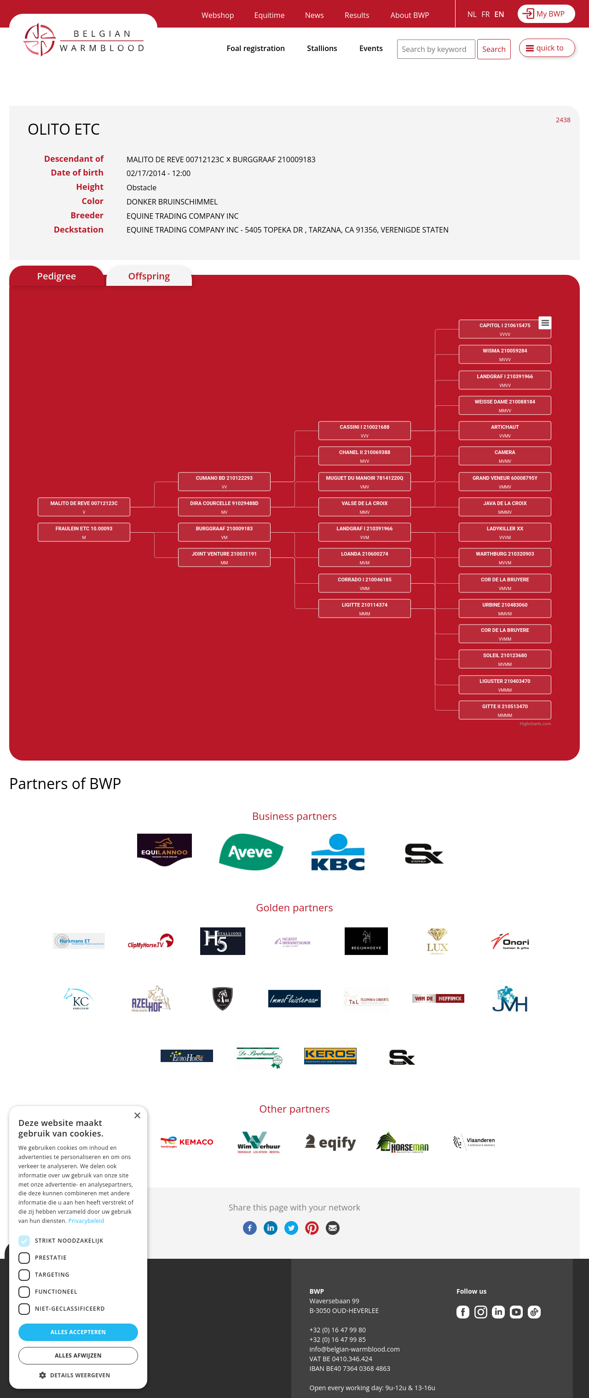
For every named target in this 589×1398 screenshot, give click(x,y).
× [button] (136, 1116)
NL (472, 14)
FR (485, 14)
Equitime (269, 15)
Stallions (322, 48)
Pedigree (56, 276)
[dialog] (78, 1247)
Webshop (218, 15)
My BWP (551, 14)
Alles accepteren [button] (78, 1332)
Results (357, 15)
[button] (78, 1375)
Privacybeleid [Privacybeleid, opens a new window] (86, 1221)
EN (499, 14)
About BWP (410, 15)
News (314, 15)
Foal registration (256, 48)
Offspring (149, 276)
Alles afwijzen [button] (78, 1355)
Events (371, 48)
